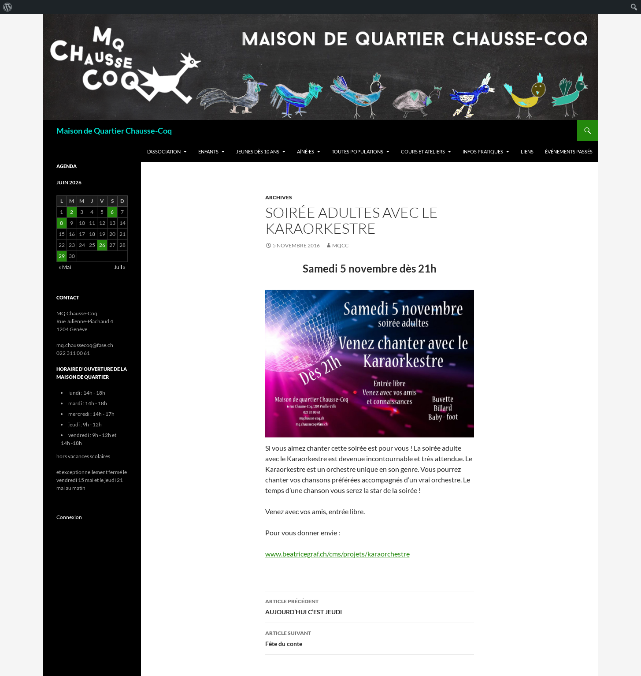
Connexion (69, 517)
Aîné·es (305, 151)
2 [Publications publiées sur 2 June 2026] (71, 212)
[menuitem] (7, 7)
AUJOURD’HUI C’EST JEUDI (369, 606)
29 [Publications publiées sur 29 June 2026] (62, 256)
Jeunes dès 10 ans (257, 151)
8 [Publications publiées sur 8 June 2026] (61, 223)
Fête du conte (369, 637)
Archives (278, 197)
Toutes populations (357, 151)
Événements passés (569, 151)
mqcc (340, 245)
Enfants (208, 151)
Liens (527, 151)
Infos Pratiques (483, 151)
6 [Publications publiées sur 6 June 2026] (112, 212)
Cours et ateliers (423, 151)
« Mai (65, 267)
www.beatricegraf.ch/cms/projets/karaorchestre (337, 553)
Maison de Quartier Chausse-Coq (114, 130)
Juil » (120, 267)
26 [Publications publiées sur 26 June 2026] (102, 245)
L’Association (164, 151)
